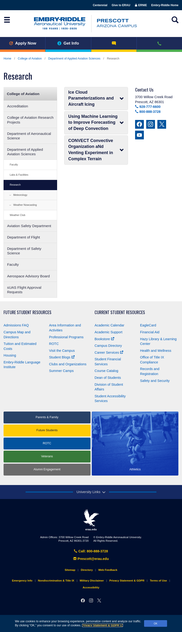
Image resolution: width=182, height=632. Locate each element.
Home (7, 58)
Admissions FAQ (16, 325)
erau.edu (91, 520)
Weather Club (17, 215)
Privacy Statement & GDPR (102, 625)
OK (156, 623)
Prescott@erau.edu (91, 559)
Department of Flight (23, 237)
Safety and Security (155, 381)
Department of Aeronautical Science (29, 136)
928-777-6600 (148, 107)
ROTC (54, 344)
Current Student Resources (120, 312)
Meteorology (20, 194)
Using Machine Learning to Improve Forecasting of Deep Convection (96, 122)
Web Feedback (107, 569)
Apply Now (22, 43)
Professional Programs (66, 337)
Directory (87, 569)
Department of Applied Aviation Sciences (74, 58)
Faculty (14, 164)
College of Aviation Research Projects (30, 119)
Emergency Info (22, 580)
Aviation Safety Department (29, 226)
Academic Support (109, 332)
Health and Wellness (155, 351)
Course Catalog (106, 371)
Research (15, 184)
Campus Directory (108, 346)
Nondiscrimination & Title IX (56, 580)
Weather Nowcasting (25, 204)
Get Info (68, 43)
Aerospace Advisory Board (28, 276)
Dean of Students (108, 378)
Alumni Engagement (47, 469)
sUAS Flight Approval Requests (24, 289)
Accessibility (91, 587)
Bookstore (104, 339)
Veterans (47, 456)
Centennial (100, 5)
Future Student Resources (27, 312)
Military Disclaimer (92, 580)
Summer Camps (61, 371)
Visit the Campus (62, 351)
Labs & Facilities (19, 174)
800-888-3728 (148, 112)
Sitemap (70, 569)
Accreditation (17, 106)
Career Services (109, 352)
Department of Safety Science (24, 251)
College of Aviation (30, 58)
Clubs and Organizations (67, 364)
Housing (10, 355)
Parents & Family (47, 417)
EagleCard (148, 325)
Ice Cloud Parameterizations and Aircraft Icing (96, 98)
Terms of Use (158, 580)
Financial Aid (149, 332)
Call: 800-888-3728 (91, 551)
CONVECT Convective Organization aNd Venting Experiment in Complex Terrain (96, 149)
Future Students (47, 430)
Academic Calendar (109, 325)
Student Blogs (62, 357)
